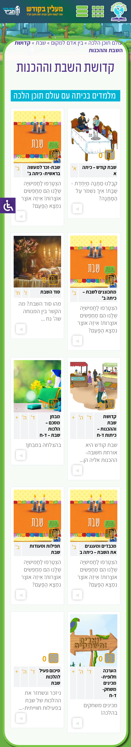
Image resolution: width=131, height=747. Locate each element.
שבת (41, 42)
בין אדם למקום (67, 42)
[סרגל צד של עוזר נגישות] (8, 205)
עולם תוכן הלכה (105, 42)
